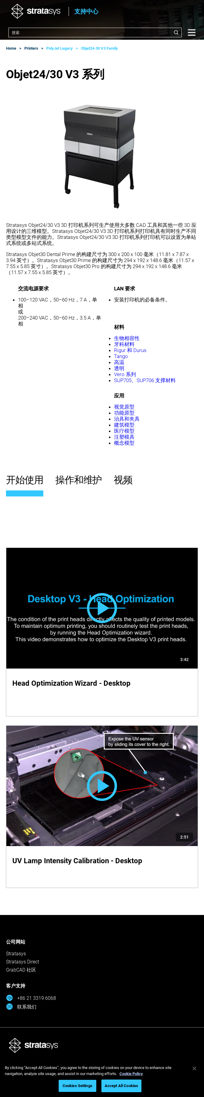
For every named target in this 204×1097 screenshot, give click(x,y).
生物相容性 (127, 338)
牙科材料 (124, 344)
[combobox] (95, 32)
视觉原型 (124, 407)
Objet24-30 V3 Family (99, 48)
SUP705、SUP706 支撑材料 (145, 380)
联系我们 (21, 1006)
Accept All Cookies (121, 1085)
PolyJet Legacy (59, 48)
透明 (119, 368)
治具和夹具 (127, 419)
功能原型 (124, 413)
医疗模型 (124, 431)
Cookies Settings (77, 1085)
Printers (31, 48)
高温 (119, 362)
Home (11, 48)
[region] (102, 1078)
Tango (121, 356)
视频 (123, 480)
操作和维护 (78, 480)
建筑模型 (124, 425)
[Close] (194, 1068)
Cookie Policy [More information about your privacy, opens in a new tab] (131, 1073)
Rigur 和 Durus (130, 350)
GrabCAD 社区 (21, 970)
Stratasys (16, 953)
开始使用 (24, 480)
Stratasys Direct (22, 962)
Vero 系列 (125, 374)
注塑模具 (124, 437)
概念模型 (124, 443)
